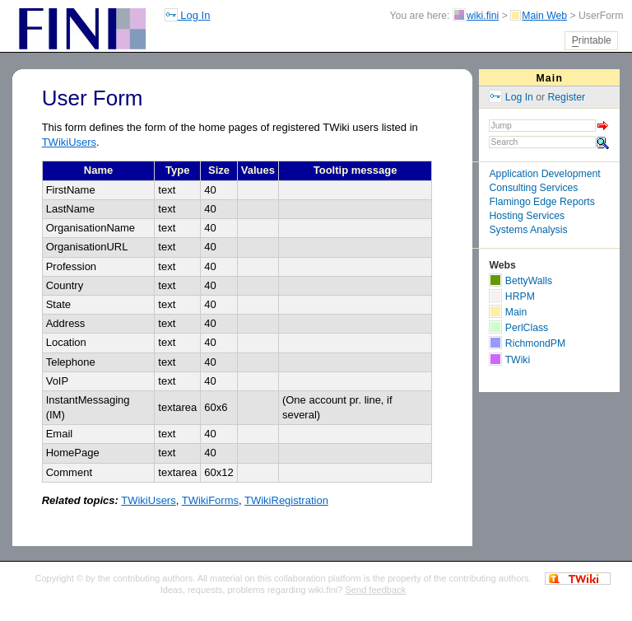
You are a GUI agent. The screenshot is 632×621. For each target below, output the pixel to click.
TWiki (509, 360)
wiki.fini (483, 15)
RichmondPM (527, 343)
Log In (188, 15)
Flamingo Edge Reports (541, 202)
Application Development (544, 174)
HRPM (511, 296)
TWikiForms (210, 500)
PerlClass (518, 328)
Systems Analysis (528, 230)
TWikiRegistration (286, 500)
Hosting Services (527, 216)
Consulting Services (533, 188)
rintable (591, 41)
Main (549, 78)
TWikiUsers (69, 142)
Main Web (544, 15)
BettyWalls (520, 281)
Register (567, 97)
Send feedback (376, 590)
